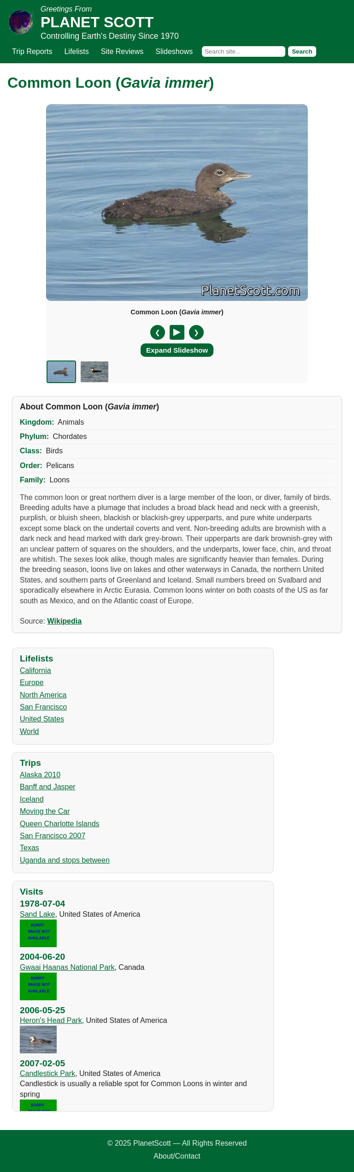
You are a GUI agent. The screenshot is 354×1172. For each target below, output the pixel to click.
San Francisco (43, 707)
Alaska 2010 (40, 775)
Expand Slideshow (177, 350)
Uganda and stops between (65, 860)
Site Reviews (122, 51)
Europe (32, 682)
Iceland (32, 799)
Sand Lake (37, 914)
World (29, 731)
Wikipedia (64, 621)
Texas (29, 848)
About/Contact (176, 1156)
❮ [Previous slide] (157, 332)
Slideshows (174, 51)
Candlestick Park (47, 1073)
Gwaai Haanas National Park (67, 967)
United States (42, 719)
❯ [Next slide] (196, 332)
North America (43, 695)
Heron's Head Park (51, 1020)
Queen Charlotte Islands (60, 824)
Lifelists (76, 51)
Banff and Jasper (48, 787)
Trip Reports (32, 51)
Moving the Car (45, 811)
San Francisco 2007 (52, 836)
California (35, 670)
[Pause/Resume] (177, 332)
